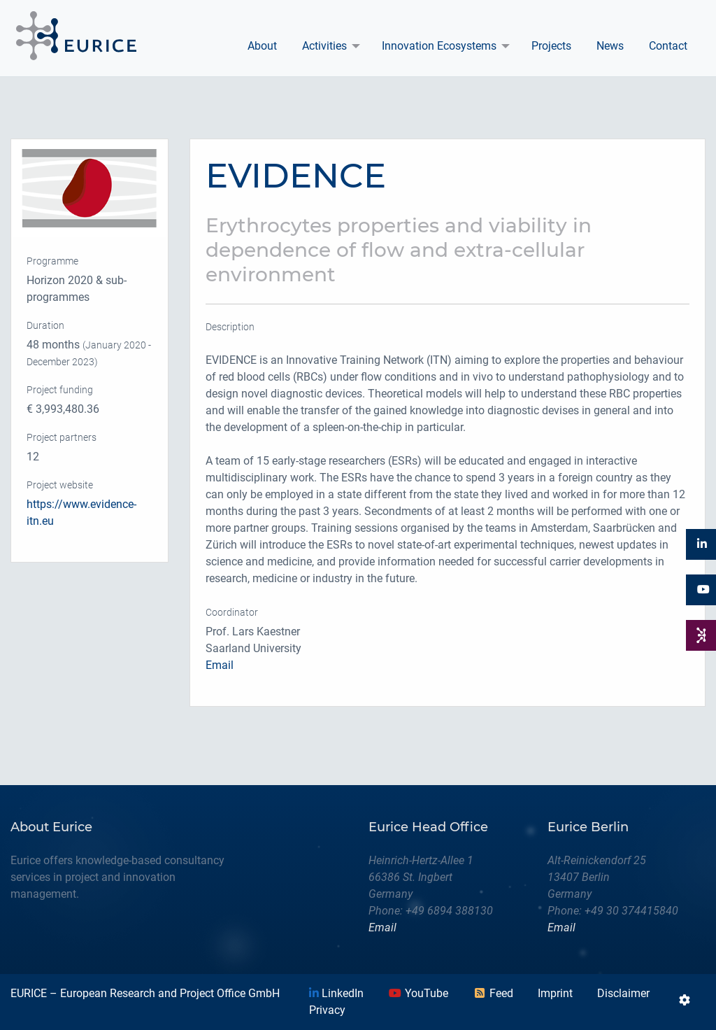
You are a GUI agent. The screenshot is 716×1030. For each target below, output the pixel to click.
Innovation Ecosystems (439, 45)
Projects (551, 45)
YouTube (418, 993)
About (262, 45)
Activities (324, 45)
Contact (668, 45)
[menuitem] (262, 46)
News (610, 45)
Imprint (555, 993)
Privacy (327, 1010)
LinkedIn (336, 993)
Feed (493, 993)
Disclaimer (623, 993)
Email (220, 665)
